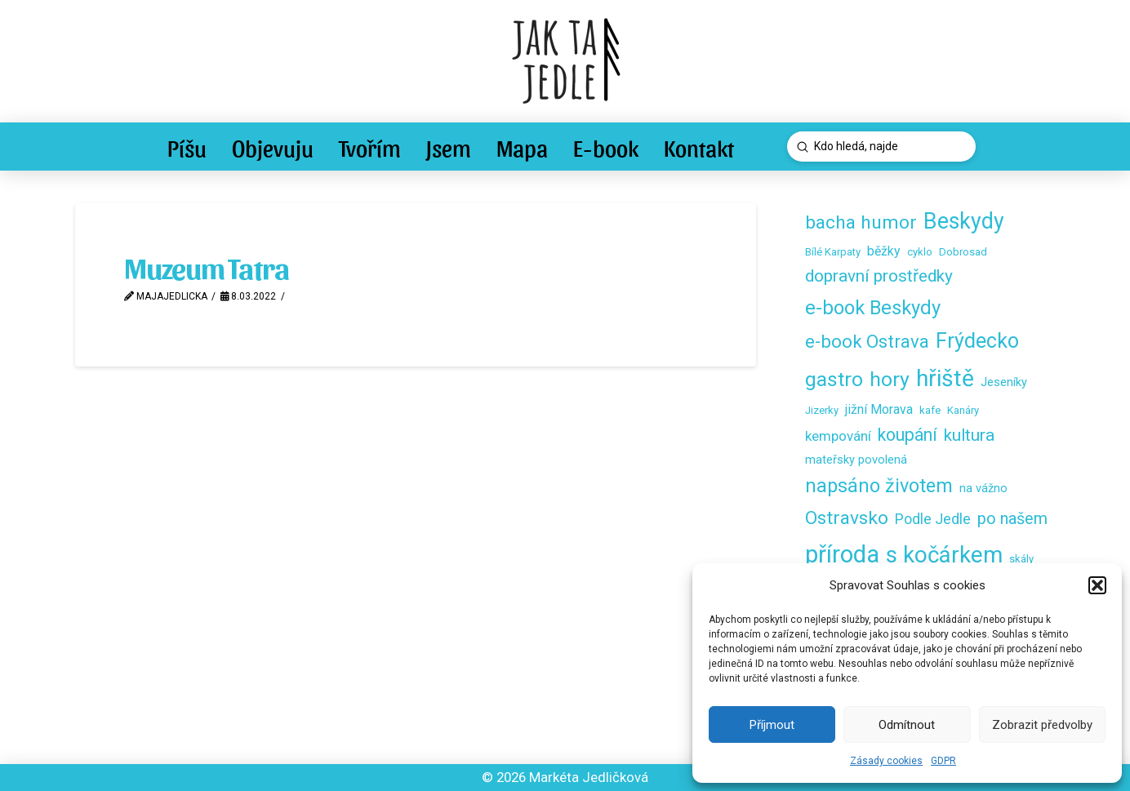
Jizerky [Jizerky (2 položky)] (822, 410)
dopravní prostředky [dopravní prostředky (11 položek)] (879, 276)
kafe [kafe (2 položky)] (930, 410)
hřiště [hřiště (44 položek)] (945, 378)
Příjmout (772, 725)
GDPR (943, 761)
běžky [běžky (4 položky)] (884, 251)
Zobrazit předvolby (1042, 725)
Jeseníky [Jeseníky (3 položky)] (1004, 382)
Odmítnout (907, 725)
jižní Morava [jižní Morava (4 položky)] (879, 409)
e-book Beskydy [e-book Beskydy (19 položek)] (873, 307)
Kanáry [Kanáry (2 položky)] (963, 410)
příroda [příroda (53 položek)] (842, 554)
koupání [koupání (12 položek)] (907, 434)
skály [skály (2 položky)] (1021, 559)
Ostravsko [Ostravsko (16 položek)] (846, 518)
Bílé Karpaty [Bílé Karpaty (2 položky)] (833, 252)
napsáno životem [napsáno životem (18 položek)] (879, 485)
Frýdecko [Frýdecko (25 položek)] (977, 341)
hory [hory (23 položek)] (890, 379)
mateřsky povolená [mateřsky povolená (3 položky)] (856, 459)
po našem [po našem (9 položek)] (1012, 518)
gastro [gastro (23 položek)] (834, 379)
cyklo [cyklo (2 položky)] (919, 252)
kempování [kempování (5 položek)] (838, 436)
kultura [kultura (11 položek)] (969, 435)
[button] (1097, 585)
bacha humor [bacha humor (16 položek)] (861, 222)
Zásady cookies (886, 761)
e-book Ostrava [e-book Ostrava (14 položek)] (867, 341)
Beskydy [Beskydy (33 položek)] (963, 221)
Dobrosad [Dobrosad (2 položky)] (963, 252)
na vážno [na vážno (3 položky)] (983, 488)
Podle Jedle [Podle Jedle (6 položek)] (933, 518)
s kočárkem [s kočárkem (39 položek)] (944, 554)
